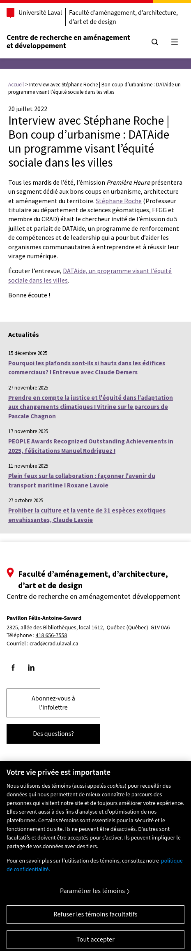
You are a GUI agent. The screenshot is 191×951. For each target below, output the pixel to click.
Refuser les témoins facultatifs (95, 917)
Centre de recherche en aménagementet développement (68, 41)
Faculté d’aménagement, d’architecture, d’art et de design (123, 17)
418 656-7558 (51, 636)
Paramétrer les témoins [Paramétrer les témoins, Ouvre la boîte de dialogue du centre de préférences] (92, 894)
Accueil (16, 84)
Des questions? (53, 733)
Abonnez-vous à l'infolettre (53, 703)
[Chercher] (155, 42)
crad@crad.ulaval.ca (54, 644)
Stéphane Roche (119, 201)
